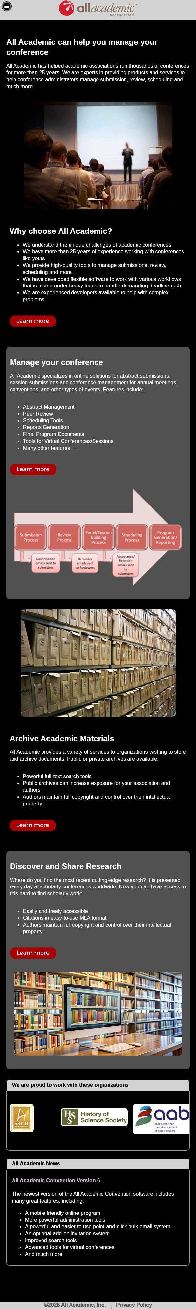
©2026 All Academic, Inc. (75, 1305)
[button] (7, 6)
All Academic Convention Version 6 (56, 1180)
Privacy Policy (134, 1305)
